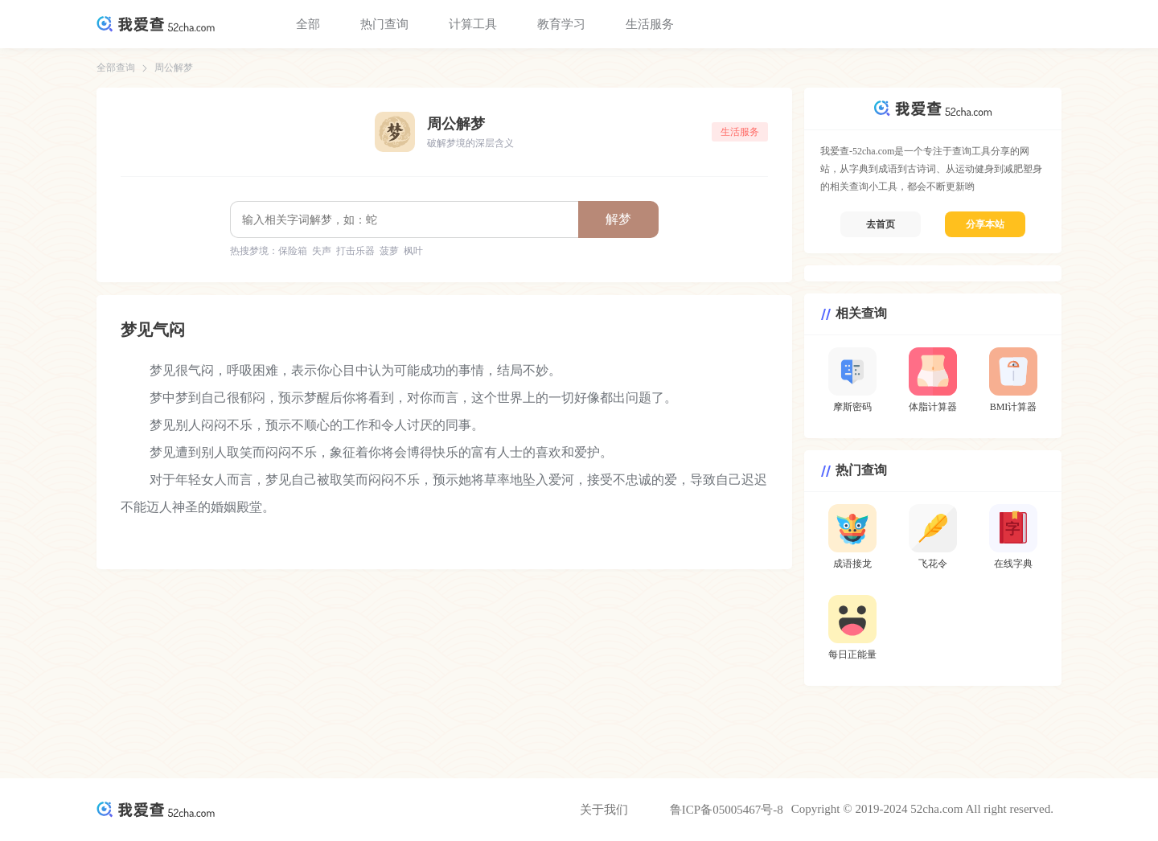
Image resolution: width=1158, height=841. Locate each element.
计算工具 (473, 24)
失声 (321, 250)
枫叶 (413, 250)
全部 (308, 24)
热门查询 (384, 24)
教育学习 (561, 24)
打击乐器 (355, 250)
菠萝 (389, 250)
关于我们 (604, 809)
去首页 (880, 224)
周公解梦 (173, 67)
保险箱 (292, 250)
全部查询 (115, 67)
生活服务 (650, 24)
